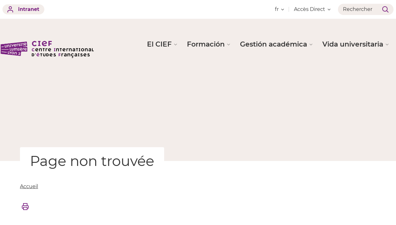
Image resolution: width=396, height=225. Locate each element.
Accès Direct (312, 9)
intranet (23, 9)
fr (279, 9)
